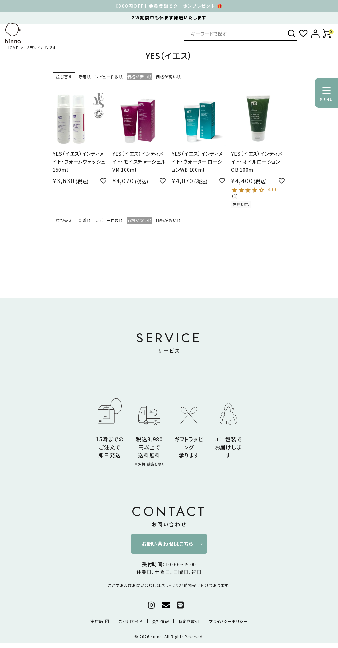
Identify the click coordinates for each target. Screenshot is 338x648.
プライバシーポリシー (228, 621)
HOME (12, 47)
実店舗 (99, 621)
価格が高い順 (168, 76)
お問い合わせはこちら (167, 544)
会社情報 (160, 621)
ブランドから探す (41, 47)
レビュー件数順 (109, 76)
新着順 (85, 76)
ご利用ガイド (130, 621)
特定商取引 (188, 621)
